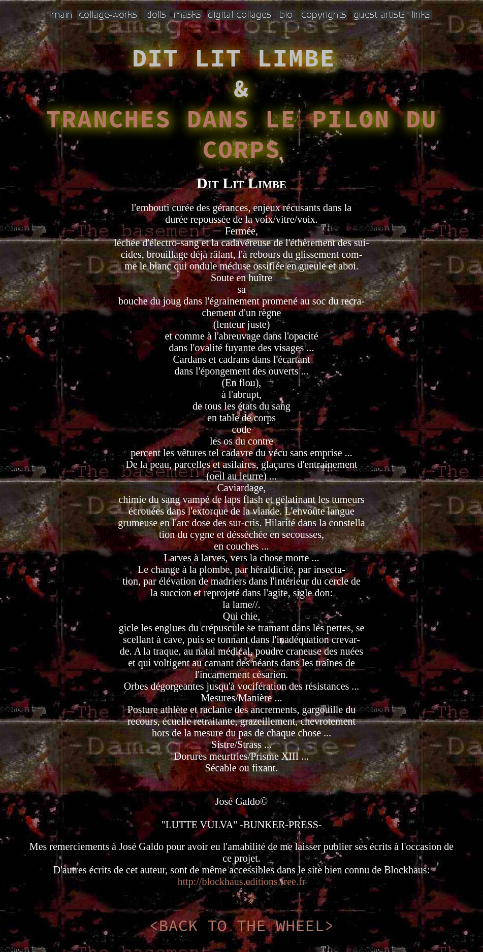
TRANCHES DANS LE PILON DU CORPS (241, 134)
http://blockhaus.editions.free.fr (242, 881)
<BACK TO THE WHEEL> (241, 925)
